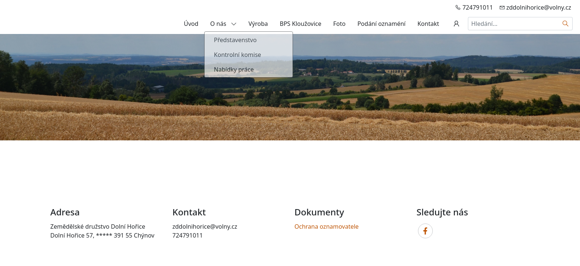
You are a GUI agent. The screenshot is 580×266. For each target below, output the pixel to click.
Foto (339, 24)
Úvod (191, 24)
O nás (223, 24)
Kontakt (428, 24)
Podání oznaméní (381, 24)
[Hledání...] (513, 23)
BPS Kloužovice (300, 24)
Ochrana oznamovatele (326, 226)
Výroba (258, 24)
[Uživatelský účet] (456, 23)
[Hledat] (566, 23)
